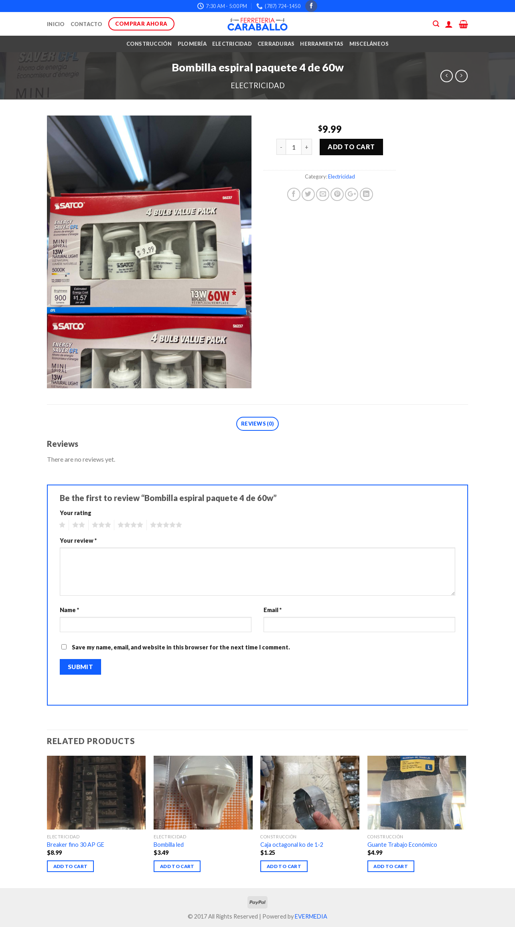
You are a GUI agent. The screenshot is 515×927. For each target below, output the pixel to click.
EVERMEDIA (311, 916)
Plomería (192, 44)
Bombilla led (169, 844)
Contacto (87, 24)
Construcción (149, 44)
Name (69, 610)
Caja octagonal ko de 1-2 (291, 844)
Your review (78, 540)
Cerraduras (276, 44)
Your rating (75, 512)
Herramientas (321, 44)
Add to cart (351, 146)
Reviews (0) (257, 423)
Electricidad (232, 44)
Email (273, 610)
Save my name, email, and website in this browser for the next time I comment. (181, 647)
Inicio (56, 24)
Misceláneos (369, 44)
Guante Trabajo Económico (402, 844)
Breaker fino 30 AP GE (75, 844)
